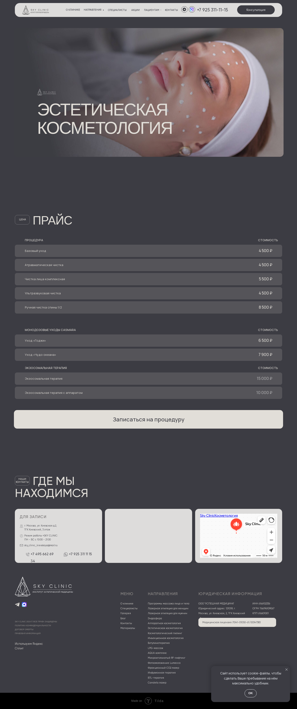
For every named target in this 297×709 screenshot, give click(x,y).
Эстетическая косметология (165, 628)
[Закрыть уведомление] (286, 669)
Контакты (126, 623)
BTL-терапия (156, 677)
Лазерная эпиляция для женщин (168, 608)
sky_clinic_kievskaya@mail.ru (41, 545)
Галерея (125, 613)
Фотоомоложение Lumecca (164, 662)
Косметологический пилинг (165, 633)
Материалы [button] (127, 628)
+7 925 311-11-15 (212, 10)
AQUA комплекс (157, 652)
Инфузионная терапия (162, 672)
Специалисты (129, 608)
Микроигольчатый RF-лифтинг (166, 657)
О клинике (126, 603)
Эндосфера (155, 618)
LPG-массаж (155, 648)
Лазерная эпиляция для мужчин (167, 613)
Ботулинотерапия (159, 643)
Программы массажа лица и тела (168, 603)
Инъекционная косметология (166, 638)
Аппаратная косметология (164, 623)
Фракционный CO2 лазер (163, 667)
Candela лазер (157, 682)
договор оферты (24, 629)
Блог (123, 618)
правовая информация (28, 633)
